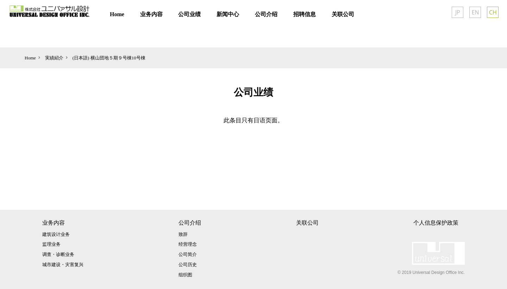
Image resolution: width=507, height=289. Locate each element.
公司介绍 (190, 223)
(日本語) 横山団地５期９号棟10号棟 (109, 57)
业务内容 (53, 223)
